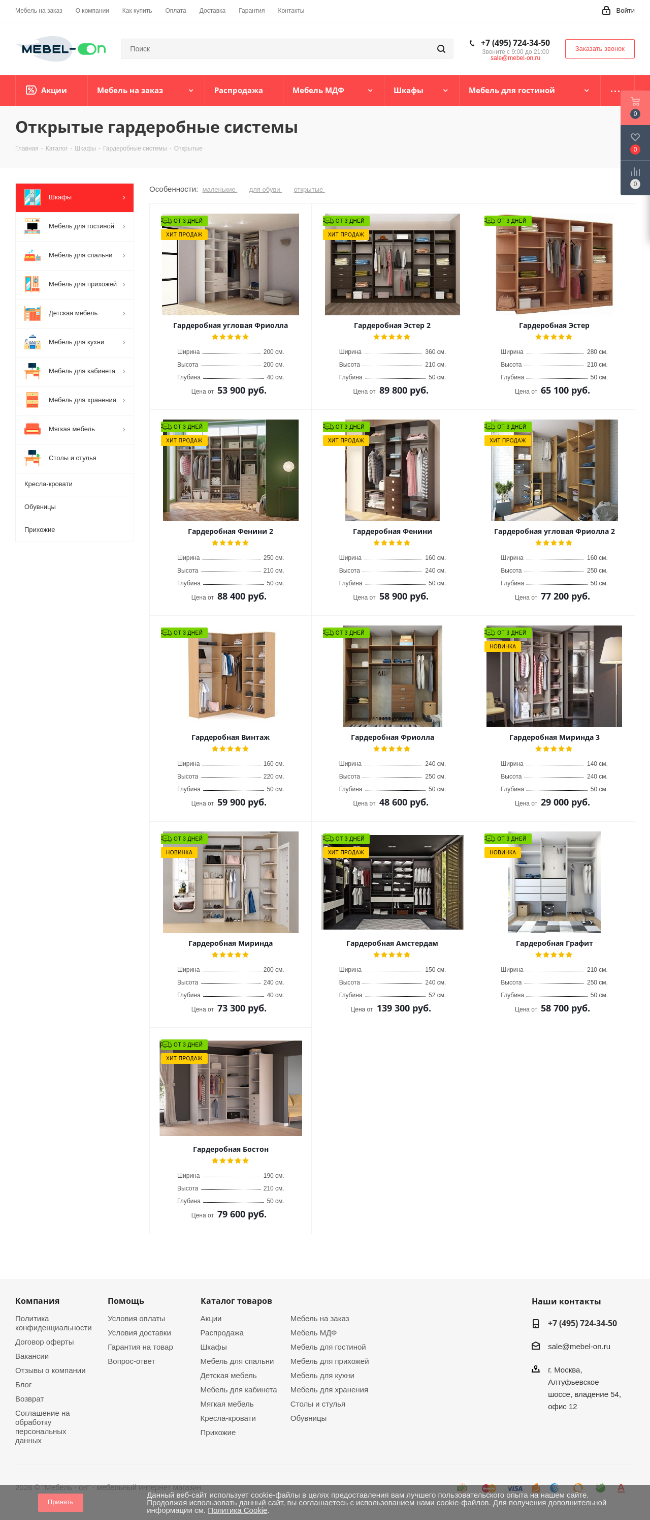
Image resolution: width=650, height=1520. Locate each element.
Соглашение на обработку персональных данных (42, 1427)
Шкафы (214, 1347)
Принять (61, 1502)
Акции (211, 1318)
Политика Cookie (237, 1510)
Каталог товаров (236, 1300)
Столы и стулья (317, 1403)
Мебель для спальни (237, 1361)
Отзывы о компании (50, 1370)
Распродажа (222, 1332)
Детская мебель (229, 1375)
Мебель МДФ (313, 1332)
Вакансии (32, 1356)
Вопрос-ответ (131, 1361)
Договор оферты (44, 1341)
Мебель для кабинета (239, 1389)
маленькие (220, 189)
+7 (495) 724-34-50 (515, 42)
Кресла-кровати (228, 1418)
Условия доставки (139, 1332)
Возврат (29, 1398)
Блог (23, 1384)
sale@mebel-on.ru (515, 58)
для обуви (265, 189)
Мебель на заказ (319, 1318)
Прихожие (218, 1432)
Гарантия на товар (140, 1347)
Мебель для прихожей (329, 1361)
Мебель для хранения (329, 1389)
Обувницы (308, 1418)
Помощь (126, 1300)
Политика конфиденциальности (53, 1323)
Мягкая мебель (227, 1403)
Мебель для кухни (322, 1375)
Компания (37, 1300)
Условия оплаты (136, 1318)
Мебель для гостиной (328, 1347)
